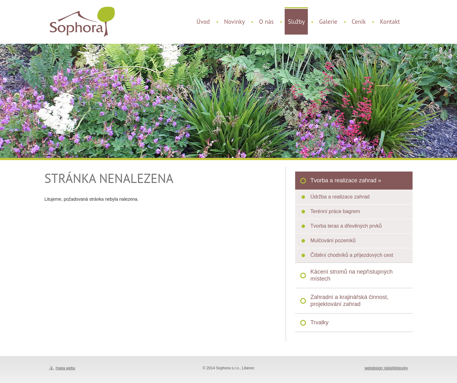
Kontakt (390, 21)
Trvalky (319, 322)
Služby (296, 21)
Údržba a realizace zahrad (340, 196)
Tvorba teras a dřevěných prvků (346, 226)
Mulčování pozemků (332, 240)
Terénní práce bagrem (335, 211)
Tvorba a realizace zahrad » (345, 180)
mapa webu (65, 368)
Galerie (328, 21)
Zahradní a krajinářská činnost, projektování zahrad (349, 300)
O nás (266, 21)
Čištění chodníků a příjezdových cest (351, 255)
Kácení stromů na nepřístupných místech (351, 275)
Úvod (203, 21)
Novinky (234, 21)
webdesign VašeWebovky (386, 368)
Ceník (359, 21)
